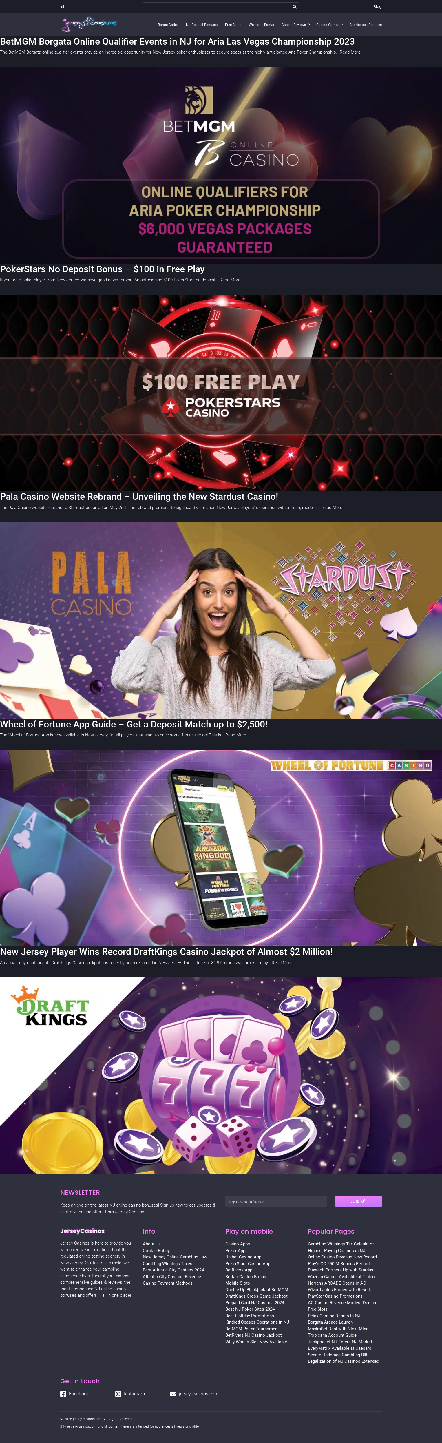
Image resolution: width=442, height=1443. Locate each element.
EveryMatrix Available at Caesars (339, 1348)
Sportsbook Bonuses (366, 25)
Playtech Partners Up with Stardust (341, 1270)
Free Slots (318, 1309)
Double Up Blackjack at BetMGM (256, 1289)
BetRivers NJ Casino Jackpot (253, 1335)
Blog (378, 6)
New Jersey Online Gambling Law (175, 1257)
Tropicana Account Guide (332, 1335)
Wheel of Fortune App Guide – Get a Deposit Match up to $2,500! (134, 724)
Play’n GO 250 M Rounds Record (339, 1263)
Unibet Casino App (243, 1257)
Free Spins (233, 25)
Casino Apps (237, 1244)
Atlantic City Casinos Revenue (172, 1276)
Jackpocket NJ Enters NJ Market (340, 1342)
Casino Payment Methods (168, 1283)
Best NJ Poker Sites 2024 (250, 1309)
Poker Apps (236, 1250)
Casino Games (327, 25)
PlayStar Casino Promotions (335, 1296)
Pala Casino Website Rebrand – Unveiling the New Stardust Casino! (139, 496)
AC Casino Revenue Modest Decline (342, 1302)
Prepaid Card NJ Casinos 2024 (254, 1302)
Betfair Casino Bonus (245, 1276)
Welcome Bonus (261, 25)
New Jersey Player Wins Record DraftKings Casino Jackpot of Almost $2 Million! (166, 951)
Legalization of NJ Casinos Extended (343, 1361)
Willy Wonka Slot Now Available (256, 1342)
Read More (350, 52)
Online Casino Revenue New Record (342, 1257)
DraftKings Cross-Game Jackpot (256, 1296)
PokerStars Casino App (247, 1263)
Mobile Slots (237, 1283)
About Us (152, 1244)
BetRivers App (238, 1270)
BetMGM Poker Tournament (252, 1328)
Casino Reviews (294, 25)
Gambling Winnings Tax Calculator (341, 1244)
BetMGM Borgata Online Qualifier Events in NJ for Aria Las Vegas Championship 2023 (177, 41)
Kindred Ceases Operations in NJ (257, 1322)
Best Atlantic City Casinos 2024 (173, 1270)
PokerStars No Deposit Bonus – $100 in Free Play (102, 269)
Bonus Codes (168, 25)
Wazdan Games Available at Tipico (341, 1276)
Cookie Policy (156, 1250)
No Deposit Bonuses (202, 25)
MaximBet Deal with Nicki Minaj (339, 1328)
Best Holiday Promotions (249, 1315)
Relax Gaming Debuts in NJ (334, 1315)
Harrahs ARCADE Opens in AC (337, 1283)
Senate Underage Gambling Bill (337, 1355)
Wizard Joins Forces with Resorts (340, 1289)
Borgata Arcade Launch (330, 1322)
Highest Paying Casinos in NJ (336, 1250)
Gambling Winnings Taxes (167, 1263)
